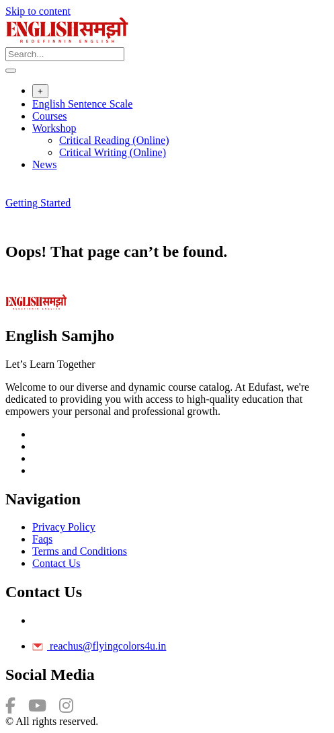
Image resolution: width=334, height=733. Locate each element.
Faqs (42, 539)
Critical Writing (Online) (112, 152)
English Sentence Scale (82, 104)
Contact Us (56, 563)
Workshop (54, 128)
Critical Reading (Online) (114, 140)
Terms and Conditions (79, 551)
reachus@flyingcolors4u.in (99, 646)
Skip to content (38, 11)
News (44, 164)
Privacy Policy (63, 527)
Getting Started (38, 202)
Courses (49, 116)
